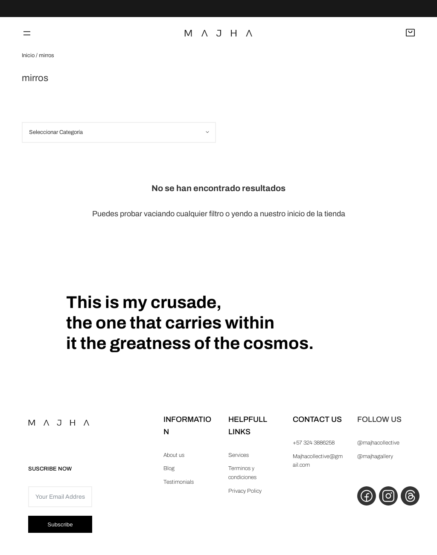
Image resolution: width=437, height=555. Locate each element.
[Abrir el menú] (27, 33)
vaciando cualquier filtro (184, 213)
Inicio (28, 55)
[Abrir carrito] (410, 33)
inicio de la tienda (316, 213)
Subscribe (60, 524)
